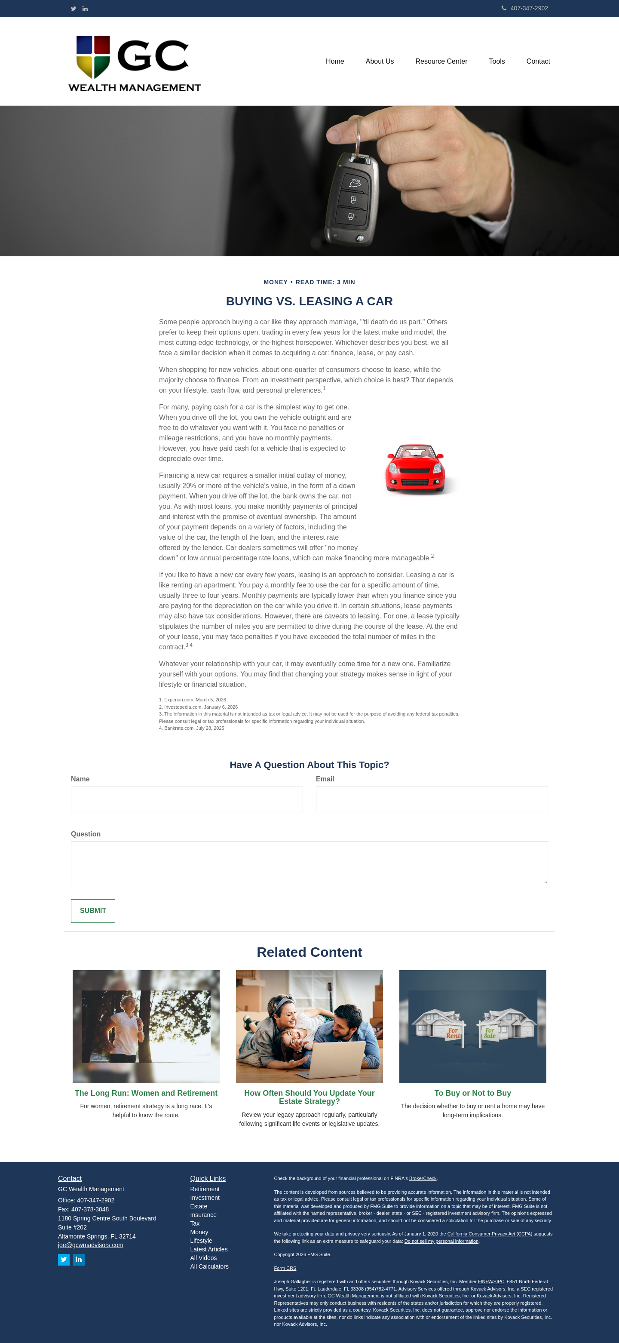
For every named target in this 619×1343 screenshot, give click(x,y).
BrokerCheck (423, 1178)
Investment (205, 1197)
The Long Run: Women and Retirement (146, 1093)
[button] (380, 61)
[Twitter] (74, 8)
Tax (195, 1223)
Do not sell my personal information (441, 1241)
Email (325, 779)
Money (199, 1232)
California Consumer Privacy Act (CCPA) (490, 1233)
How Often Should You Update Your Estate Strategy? (309, 1097)
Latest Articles (209, 1249)
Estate (199, 1206)
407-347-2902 (525, 8)
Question (86, 834)
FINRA (485, 1281)
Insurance (203, 1214)
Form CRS (285, 1268)
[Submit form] (93, 911)
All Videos (203, 1257)
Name (80, 779)
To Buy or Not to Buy (473, 1093)
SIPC (499, 1281)
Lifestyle (201, 1240)
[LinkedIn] (85, 8)
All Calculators (209, 1266)
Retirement (205, 1189)
